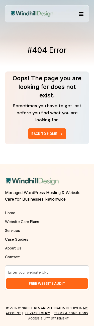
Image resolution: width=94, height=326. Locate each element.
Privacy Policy (37, 313)
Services (12, 230)
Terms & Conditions (71, 313)
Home (10, 212)
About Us (13, 248)
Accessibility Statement (48, 318)
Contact (12, 257)
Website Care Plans (22, 221)
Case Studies (16, 239)
